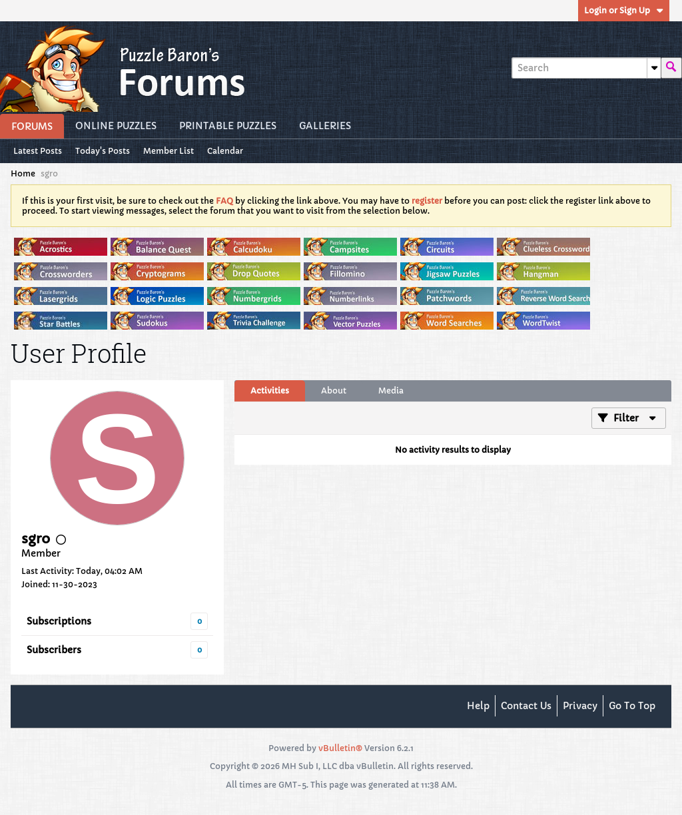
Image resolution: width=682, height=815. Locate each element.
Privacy (580, 706)
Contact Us (526, 706)
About (333, 391)
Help (478, 706)
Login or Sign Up (623, 10)
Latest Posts (37, 151)
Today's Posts (102, 151)
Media (391, 391)
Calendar (225, 151)
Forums (32, 127)
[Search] (586, 68)
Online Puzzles (116, 126)
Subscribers (54, 650)
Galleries (325, 126)
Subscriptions (59, 621)
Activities (269, 391)
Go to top (632, 706)
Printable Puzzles (227, 126)
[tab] (269, 391)
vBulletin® (340, 748)
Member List (168, 151)
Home (23, 173)
